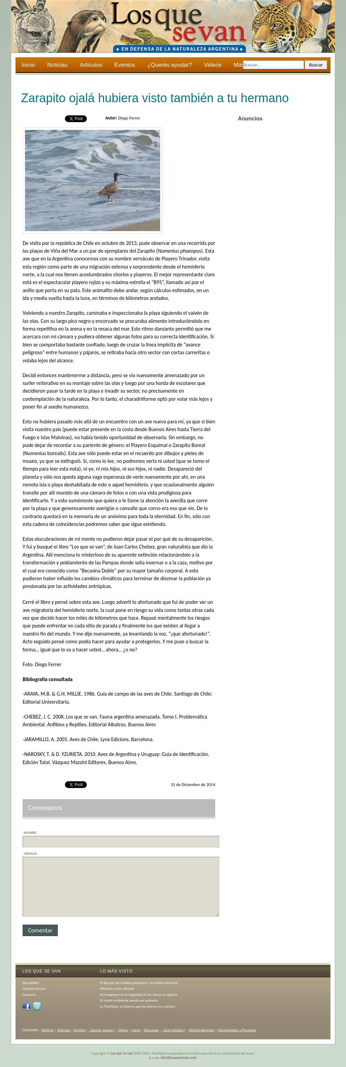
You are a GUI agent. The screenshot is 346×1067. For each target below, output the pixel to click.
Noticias (57, 65)
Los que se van (121, 1053)
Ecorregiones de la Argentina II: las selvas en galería (138, 994)
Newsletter (30, 983)
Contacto (29, 994)
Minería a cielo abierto (117, 988)
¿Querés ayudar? (169, 65)
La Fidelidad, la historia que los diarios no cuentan (137, 1006)
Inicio (28, 65)
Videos (213, 65)
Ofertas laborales (201, 1030)
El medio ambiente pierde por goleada (129, 1000)
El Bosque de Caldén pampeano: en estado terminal (139, 983)
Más (240, 66)
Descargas (151, 1030)
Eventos (124, 65)
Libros (136, 1030)
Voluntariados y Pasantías (237, 1030)
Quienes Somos (34, 988)
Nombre (30, 833)
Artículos (91, 65)
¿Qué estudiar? (174, 1030)
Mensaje (30, 853)
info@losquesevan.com (178, 1058)
